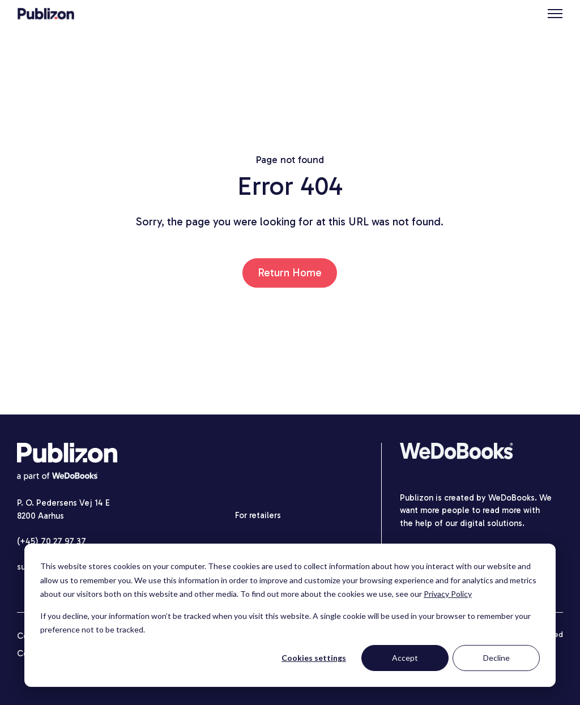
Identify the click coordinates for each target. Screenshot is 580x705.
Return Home (290, 272)
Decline (496, 658)
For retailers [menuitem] (258, 515)
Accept (405, 658)
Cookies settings (314, 658)
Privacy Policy (448, 594)
